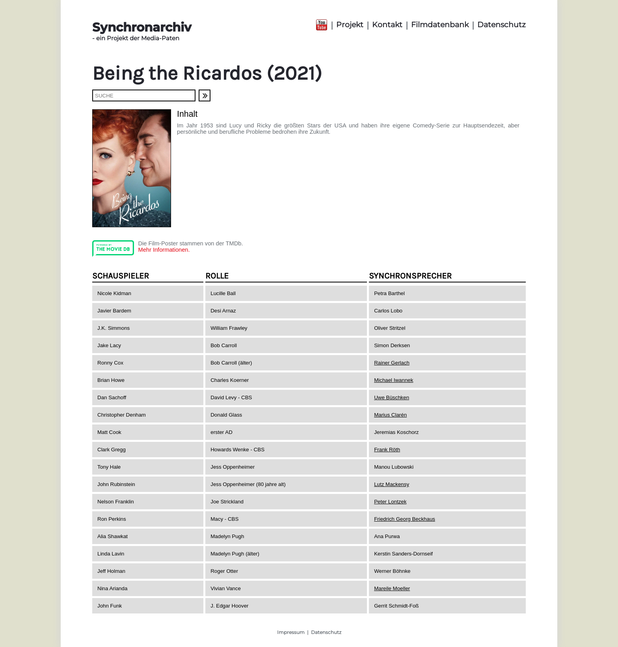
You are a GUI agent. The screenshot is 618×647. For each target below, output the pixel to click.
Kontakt (387, 24)
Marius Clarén (390, 415)
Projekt (349, 24)
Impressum (291, 632)
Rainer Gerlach (392, 363)
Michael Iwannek (393, 380)
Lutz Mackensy (391, 484)
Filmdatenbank (440, 24)
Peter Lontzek (390, 502)
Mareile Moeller (392, 588)
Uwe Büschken (391, 397)
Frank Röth (387, 450)
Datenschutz (501, 24)
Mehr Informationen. (164, 250)
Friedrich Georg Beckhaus (404, 519)
